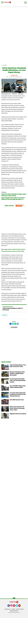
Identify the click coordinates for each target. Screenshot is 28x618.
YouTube (20, 606)
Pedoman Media (20, 609)
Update (19, 205)
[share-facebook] (10, 324)
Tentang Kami (8, 609)
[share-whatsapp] (15, 324)
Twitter (17, 606)
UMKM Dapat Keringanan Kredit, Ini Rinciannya (13, 309)
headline (4, 315)
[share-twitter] (13, 324)
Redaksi (13, 609)
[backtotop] (14, 598)
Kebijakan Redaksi (14, 610)
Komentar (14, 327)
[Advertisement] (14, 21)
